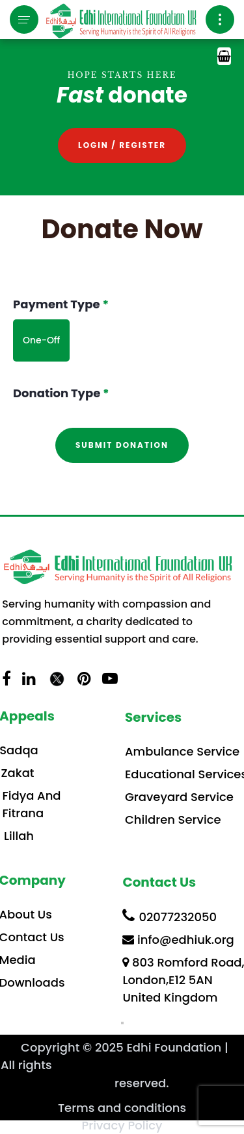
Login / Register (122, 145)
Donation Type (61, 393)
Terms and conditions (122, 1108)
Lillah (19, 836)
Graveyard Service (179, 797)
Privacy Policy (122, 1125)
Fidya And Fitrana (32, 804)
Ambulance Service (182, 751)
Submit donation (122, 444)
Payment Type (61, 304)
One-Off (41, 340)
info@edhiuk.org (178, 939)
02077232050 (169, 916)
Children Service (173, 819)
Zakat (17, 773)
